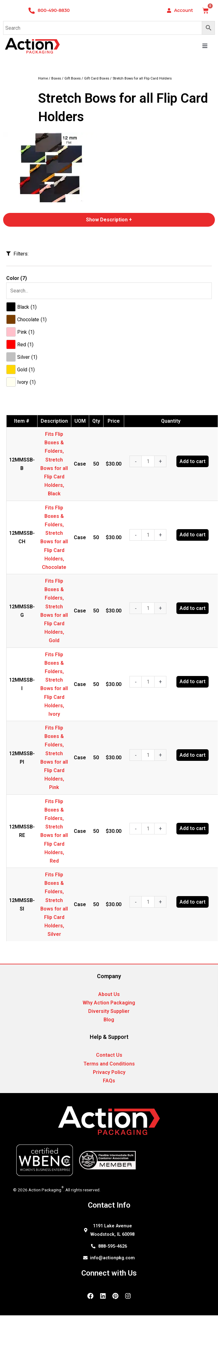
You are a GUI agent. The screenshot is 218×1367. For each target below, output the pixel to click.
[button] (204, 45)
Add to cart (192, 461)
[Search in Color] (109, 290)
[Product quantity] (148, 461)
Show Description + (109, 220)
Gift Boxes (72, 78)
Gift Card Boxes (96, 78)
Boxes (56, 78)
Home (43, 78)
